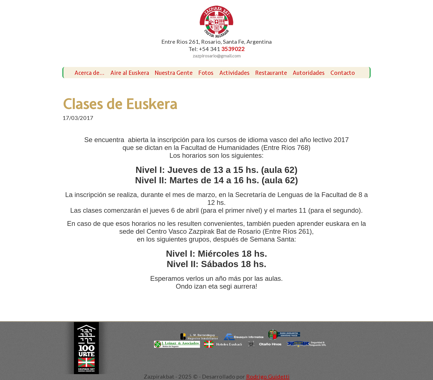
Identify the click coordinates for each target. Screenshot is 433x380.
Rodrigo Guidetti (268, 376)
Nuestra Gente (174, 73)
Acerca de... (89, 73)
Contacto (342, 73)
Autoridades (309, 73)
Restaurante (271, 73)
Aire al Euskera (129, 73)
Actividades (234, 73)
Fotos (205, 73)
